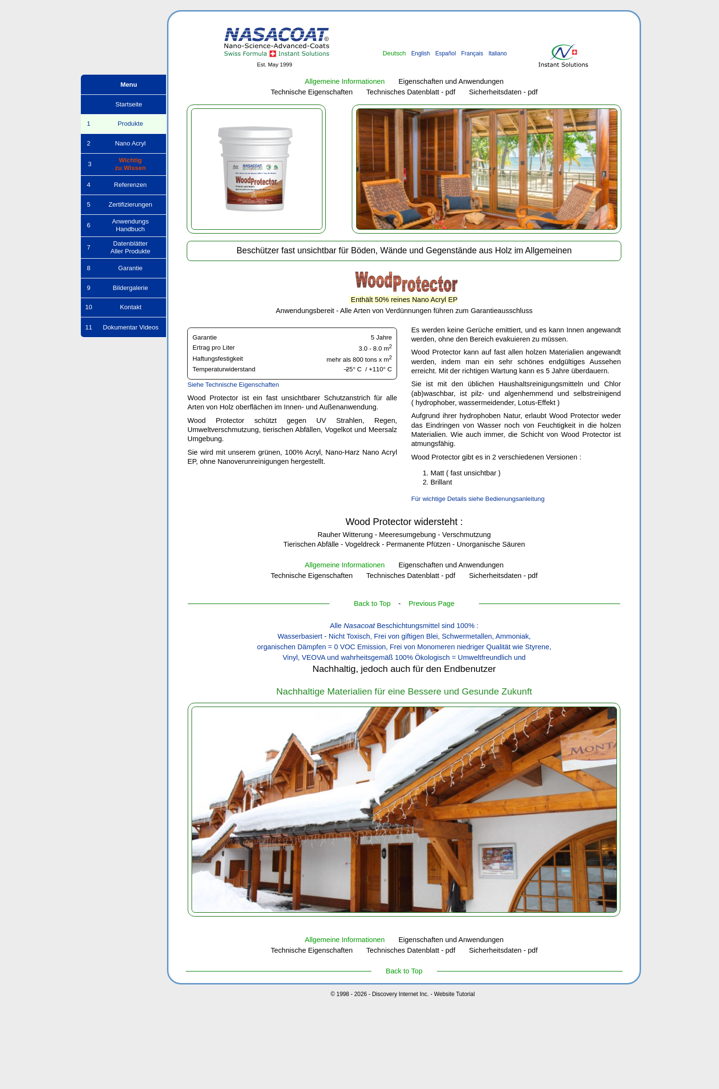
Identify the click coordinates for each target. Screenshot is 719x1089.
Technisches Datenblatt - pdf (410, 92)
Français (472, 53)
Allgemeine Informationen (345, 81)
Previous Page (431, 603)
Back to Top (372, 603)
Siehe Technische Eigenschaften (233, 384)
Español (445, 53)
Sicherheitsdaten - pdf (503, 92)
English (420, 53)
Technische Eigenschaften (312, 92)
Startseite (123, 104)
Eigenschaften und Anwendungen (450, 81)
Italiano (497, 53)
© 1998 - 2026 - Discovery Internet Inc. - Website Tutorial (403, 994)
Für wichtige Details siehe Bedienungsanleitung (477, 498)
